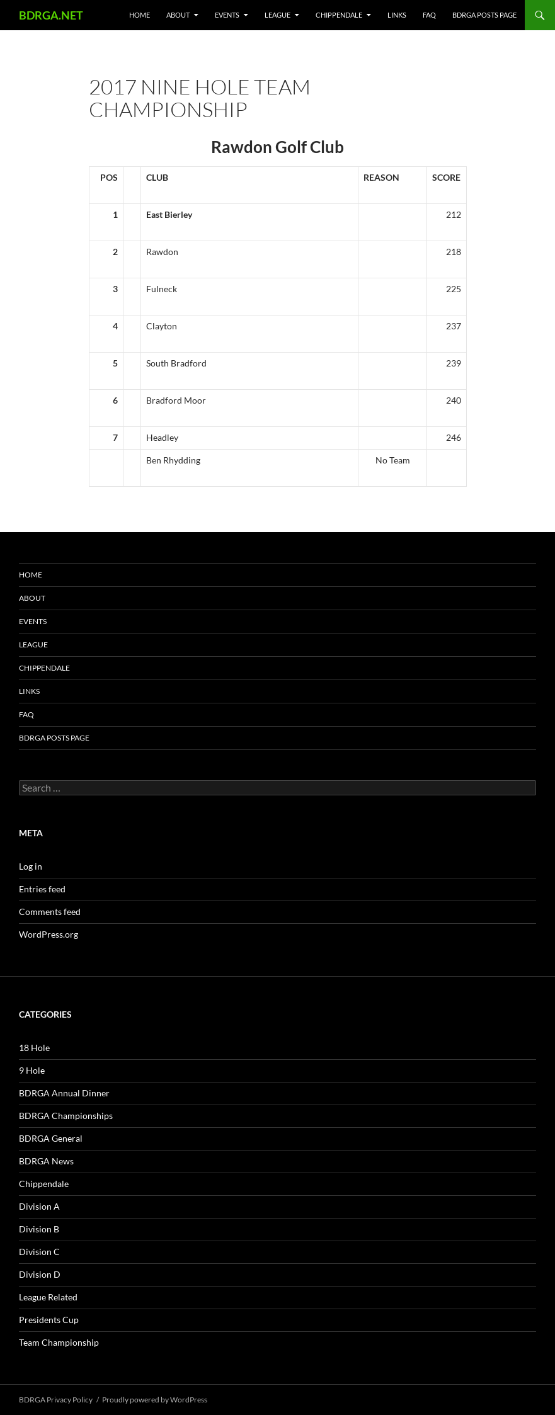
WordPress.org (48, 934)
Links (396, 15)
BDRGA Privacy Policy (56, 1399)
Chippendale (339, 15)
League (277, 15)
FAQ (429, 15)
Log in (30, 866)
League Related (48, 1297)
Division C (39, 1251)
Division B (39, 1229)
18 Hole (34, 1047)
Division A (39, 1206)
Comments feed (50, 911)
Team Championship (59, 1342)
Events (227, 15)
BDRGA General (51, 1138)
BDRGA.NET (51, 15)
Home (139, 15)
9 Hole (32, 1070)
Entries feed (42, 889)
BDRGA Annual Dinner (64, 1093)
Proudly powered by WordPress (154, 1399)
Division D (39, 1274)
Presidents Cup (49, 1319)
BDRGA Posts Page (484, 15)
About (178, 15)
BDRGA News (46, 1161)
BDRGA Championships (66, 1115)
